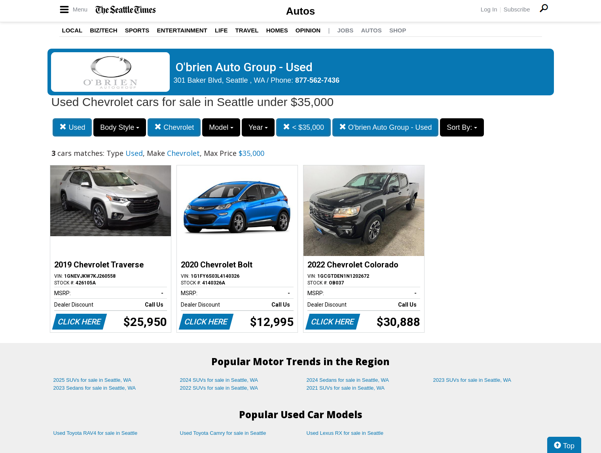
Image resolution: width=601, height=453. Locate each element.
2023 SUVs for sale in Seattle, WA (472, 380)
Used (72, 127)
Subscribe (517, 9)
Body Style (119, 127)
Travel (247, 30)
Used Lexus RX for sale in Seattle (345, 433)
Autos (300, 11)
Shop (397, 30)
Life (221, 30)
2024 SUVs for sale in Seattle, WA (219, 380)
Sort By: (462, 127)
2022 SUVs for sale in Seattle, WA (219, 388)
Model (221, 127)
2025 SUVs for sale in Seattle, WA (92, 380)
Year (258, 127)
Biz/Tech (103, 30)
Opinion (308, 30)
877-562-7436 (317, 80)
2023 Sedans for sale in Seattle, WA (94, 388)
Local (72, 30)
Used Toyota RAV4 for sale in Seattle (95, 433)
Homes (277, 30)
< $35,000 (303, 127)
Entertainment (182, 30)
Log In (489, 9)
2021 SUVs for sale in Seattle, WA (346, 388)
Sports (137, 30)
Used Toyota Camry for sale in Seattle (223, 433)
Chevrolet (174, 127)
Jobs (345, 30)
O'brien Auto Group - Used (385, 127)
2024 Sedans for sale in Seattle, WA (348, 380)
